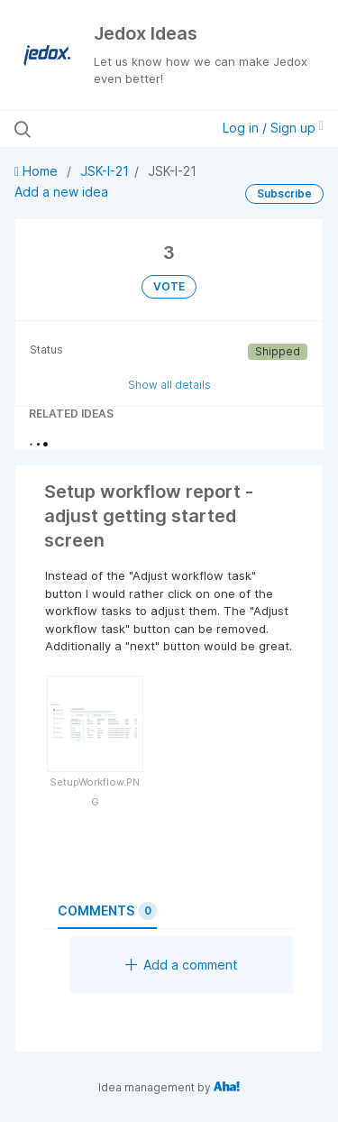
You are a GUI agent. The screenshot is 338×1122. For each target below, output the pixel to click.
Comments (107, 911)
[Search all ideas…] (107, 129)
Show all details (169, 384)
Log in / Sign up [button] (273, 127)
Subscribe (284, 193)
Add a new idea (61, 191)
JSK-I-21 (104, 171)
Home (37, 171)
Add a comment (181, 964)
